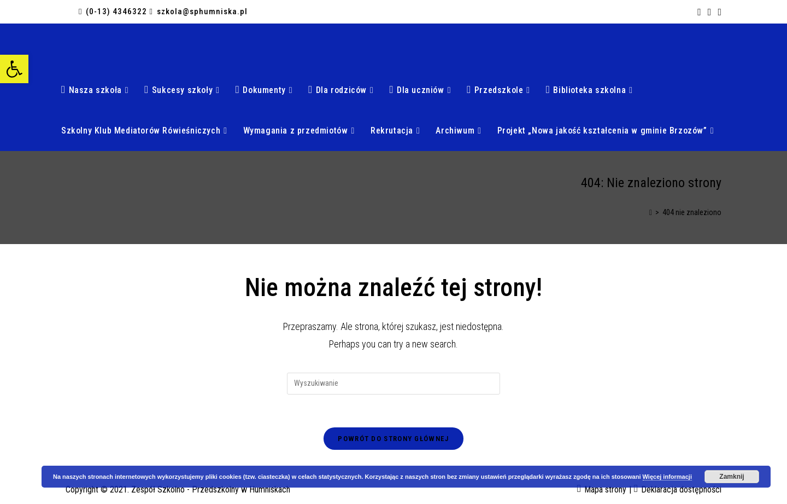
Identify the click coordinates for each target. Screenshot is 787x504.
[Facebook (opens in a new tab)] (699, 12)
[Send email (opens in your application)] (717, 12)
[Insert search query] (393, 384)
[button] (14, 69)
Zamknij (731, 476)
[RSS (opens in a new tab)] (709, 12)
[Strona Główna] (650, 212)
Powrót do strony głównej (393, 439)
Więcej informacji (667, 476)
